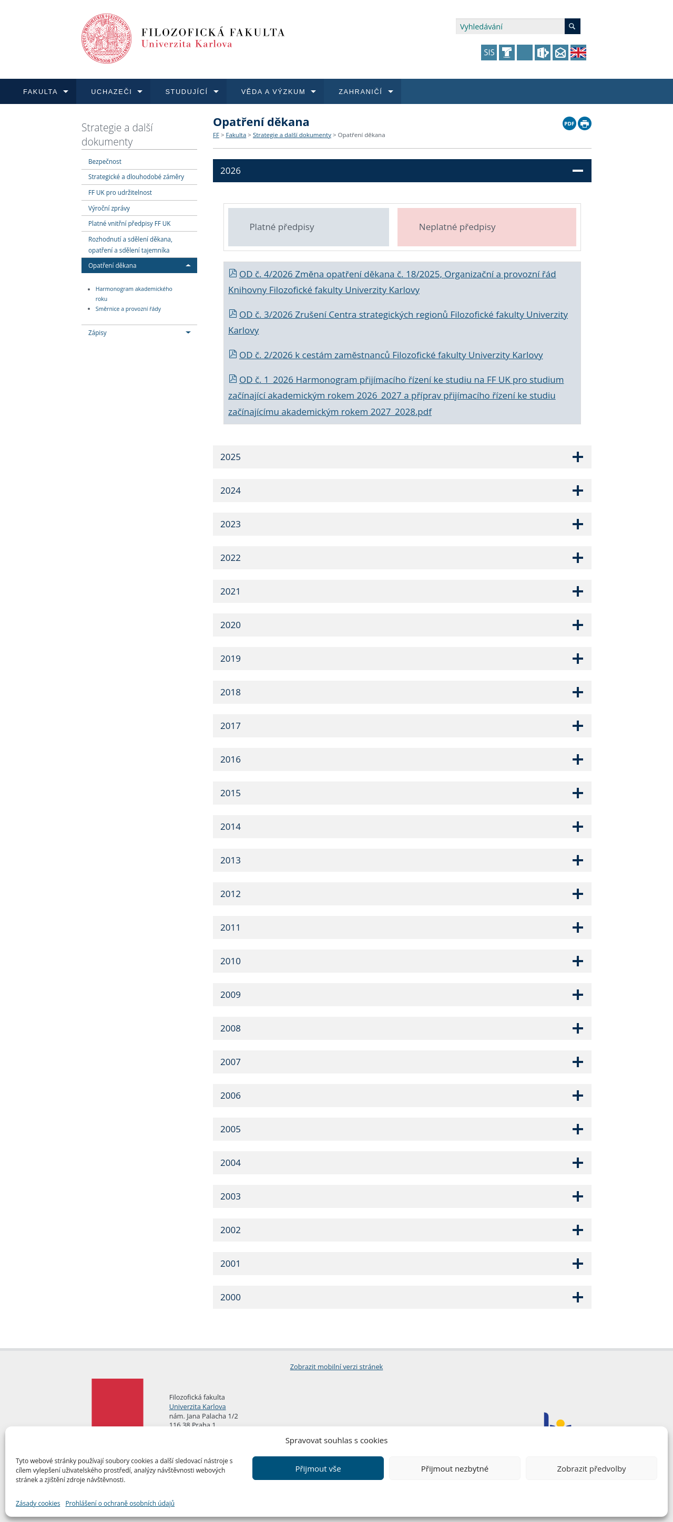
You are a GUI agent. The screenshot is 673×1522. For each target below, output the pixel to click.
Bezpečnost (104, 161)
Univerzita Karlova (197, 1406)
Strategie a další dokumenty (117, 134)
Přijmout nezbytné (454, 1468)
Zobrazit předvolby (591, 1468)
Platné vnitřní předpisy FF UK (129, 223)
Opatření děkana (112, 265)
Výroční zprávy (109, 208)
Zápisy (97, 332)
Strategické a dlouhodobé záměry (136, 176)
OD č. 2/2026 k (265, 355)
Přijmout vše (318, 1468)
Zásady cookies (38, 1503)
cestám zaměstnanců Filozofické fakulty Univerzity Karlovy (422, 355)
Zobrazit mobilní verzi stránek (336, 1366)
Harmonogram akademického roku (134, 294)
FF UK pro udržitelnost (120, 192)
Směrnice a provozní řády (128, 308)
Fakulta (236, 135)
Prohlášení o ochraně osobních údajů (120, 1503)
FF (216, 135)
